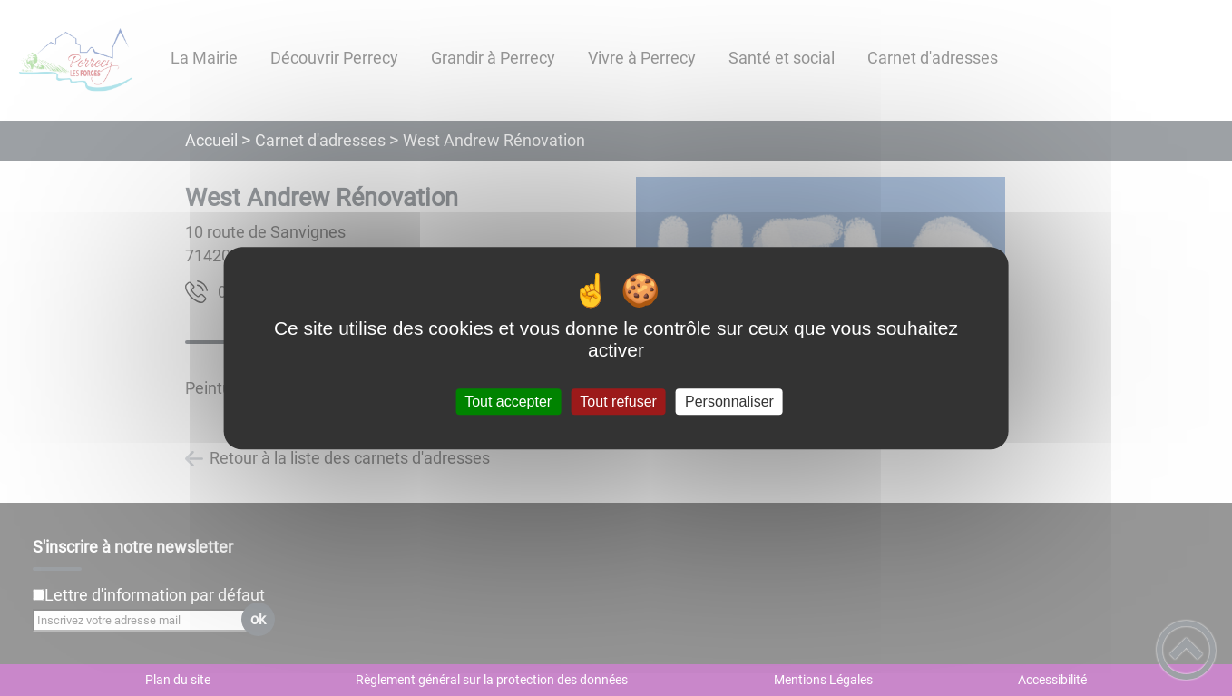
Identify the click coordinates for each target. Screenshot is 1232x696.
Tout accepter (508, 401)
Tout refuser (618, 401)
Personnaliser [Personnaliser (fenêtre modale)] (729, 401)
